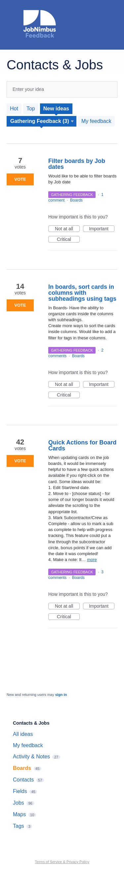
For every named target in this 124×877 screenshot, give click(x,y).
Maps (19, 814)
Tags (18, 826)
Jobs (18, 803)
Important (101, 229)
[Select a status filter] (41, 121)
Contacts (23, 779)
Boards (76, 200)
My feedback (96, 121)
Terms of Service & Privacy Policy (62, 862)
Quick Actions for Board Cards (82, 445)
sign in (61, 695)
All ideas (23, 734)
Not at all (67, 229)
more (92, 559)
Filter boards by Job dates (76, 164)
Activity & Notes (31, 756)
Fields (20, 791)
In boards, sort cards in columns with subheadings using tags (82, 293)
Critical (68, 240)
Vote (20, 179)
